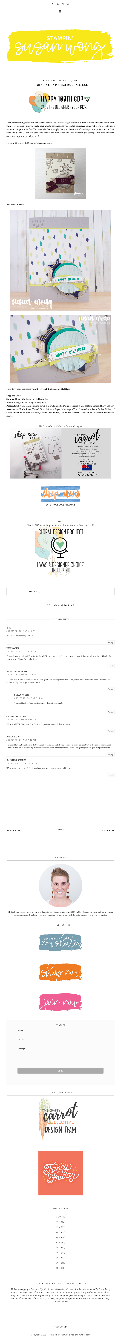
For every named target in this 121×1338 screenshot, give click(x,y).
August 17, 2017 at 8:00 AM (21, 651)
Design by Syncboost (80, 1335)
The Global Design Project (64, 122)
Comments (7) (33, 592)
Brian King (13, 736)
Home (61, 829)
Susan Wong (22, 695)
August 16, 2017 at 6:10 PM (21, 631)
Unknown (12, 648)
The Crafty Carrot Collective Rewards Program (61, 426)
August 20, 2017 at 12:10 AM (21, 763)
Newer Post (13, 830)
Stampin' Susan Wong (59, 1335)
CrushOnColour (16, 716)
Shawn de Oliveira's (27, 142)
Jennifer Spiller (16, 760)
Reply (110, 642)
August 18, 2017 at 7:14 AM (29, 698)
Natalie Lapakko (16, 671)
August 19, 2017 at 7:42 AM (21, 740)
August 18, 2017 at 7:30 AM (21, 720)
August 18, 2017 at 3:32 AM (21, 675)
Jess (8, 627)
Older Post (107, 830)
